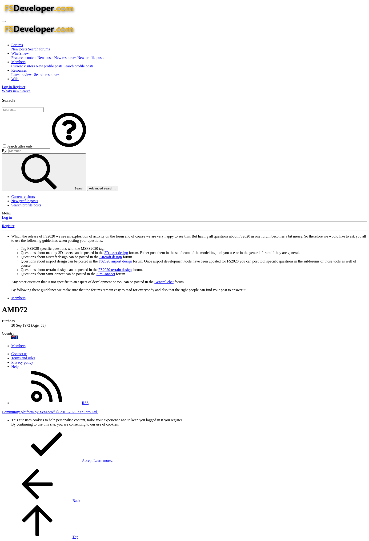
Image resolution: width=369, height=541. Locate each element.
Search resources (47, 75)
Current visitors (23, 66)
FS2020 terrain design (115, 270)
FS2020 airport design (115, 261)
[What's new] (11, 91)
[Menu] (4, 21)
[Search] (25, 91)
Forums (17, 45)
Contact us (19, 354)
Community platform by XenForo (50, 412)
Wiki (15, 79)
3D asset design (116, 253)
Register (8, 226)
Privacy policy (22, 362)
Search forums (39, 49)
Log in (7, 217)
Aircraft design (110, 257)
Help (15, 367)
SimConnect (105, 274)
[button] (69, 146)
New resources (65, 58)
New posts (19, 49)
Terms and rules (23, 358)
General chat (163, 282)
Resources (19, 70)
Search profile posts (78, 66)
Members (18, 62)
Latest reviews (22, 75)
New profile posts (90, 58)
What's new (20, 53)
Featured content (23, 58)
